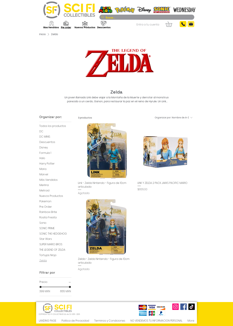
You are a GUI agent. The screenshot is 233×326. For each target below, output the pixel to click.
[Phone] (183, 24)
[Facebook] (183, 307)
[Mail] (191, 24)
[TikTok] (191, 307)
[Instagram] (175, 307)
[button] (171, 24)
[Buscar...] (146, 18)
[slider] (40, 287)
